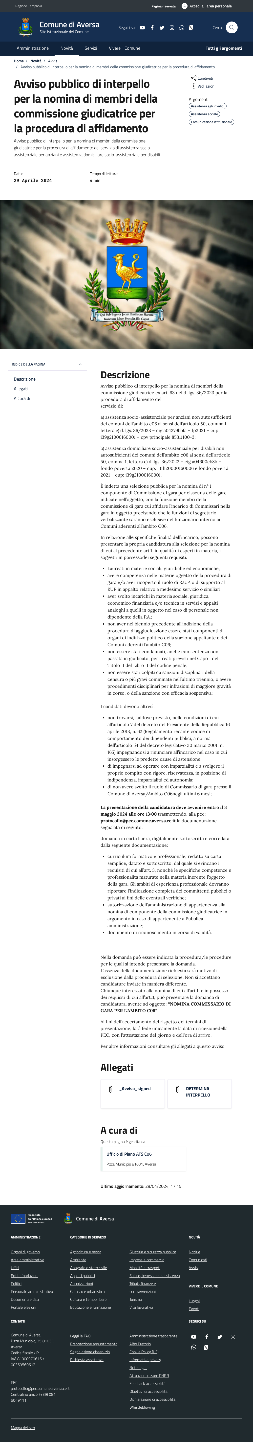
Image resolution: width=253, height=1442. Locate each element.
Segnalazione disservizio (90, 1352)
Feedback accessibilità (147, 1383)
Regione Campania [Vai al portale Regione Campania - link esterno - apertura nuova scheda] (28, 5)
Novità (67, 48)
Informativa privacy (145, 1360)
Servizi (91, 48)
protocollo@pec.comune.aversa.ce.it (40, 1388)
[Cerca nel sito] (232, 27)
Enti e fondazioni (24, 1276)
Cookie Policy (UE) (144, 1352)
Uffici (15, 1268)
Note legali (138, 1368)
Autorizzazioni (81, 1283)
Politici (16, 1283)
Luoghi (194, 1301)
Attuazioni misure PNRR (149, 1375)
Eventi (194, 1309)
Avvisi (193, 1268)
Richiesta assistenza (87, 1360)
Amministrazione (33, 48)
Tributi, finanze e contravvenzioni (142, 1287)
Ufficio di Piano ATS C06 (129, 1154)
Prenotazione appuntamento (93, 1344)
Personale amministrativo (32, 1291)
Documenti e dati (25, 1299)
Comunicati (198, 1260)
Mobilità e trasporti (144, 1268)
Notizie (194, 1252)
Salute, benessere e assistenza (154, 1276)
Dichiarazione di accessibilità (152, 1399)
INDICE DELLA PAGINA (47, 364)
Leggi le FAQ (80, 1336)
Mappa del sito (23, 1428)
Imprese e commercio (146, 1260)
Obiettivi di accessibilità (148, 1391)
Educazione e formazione (90, 1307)
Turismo (135, 1299)
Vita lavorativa (141, 1307)
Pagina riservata (163, 6)
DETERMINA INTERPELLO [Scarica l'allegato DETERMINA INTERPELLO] (198, 1091)
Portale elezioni (23, 1307)
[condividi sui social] (201, 78)
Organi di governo (25, 1252)
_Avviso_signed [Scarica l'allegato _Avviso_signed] (135, 1088)
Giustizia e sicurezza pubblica (152, 1252)
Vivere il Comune (124, 48)
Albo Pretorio (140, 1344)
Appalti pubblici (82, 1276)
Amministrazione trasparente (153, 1336)
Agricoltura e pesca (85, 1252)
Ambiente (78, 1260)
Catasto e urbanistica (87, 1291)
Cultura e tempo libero (88, 1299)
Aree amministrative (27, 1260)
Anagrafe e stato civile (88, 1268)
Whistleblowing (142, 1407)
